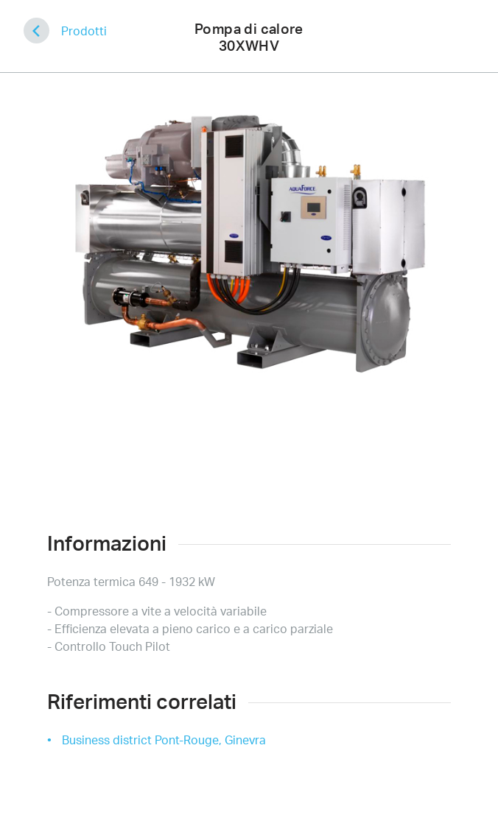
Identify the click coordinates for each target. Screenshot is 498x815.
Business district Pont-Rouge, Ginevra (164, 740)
